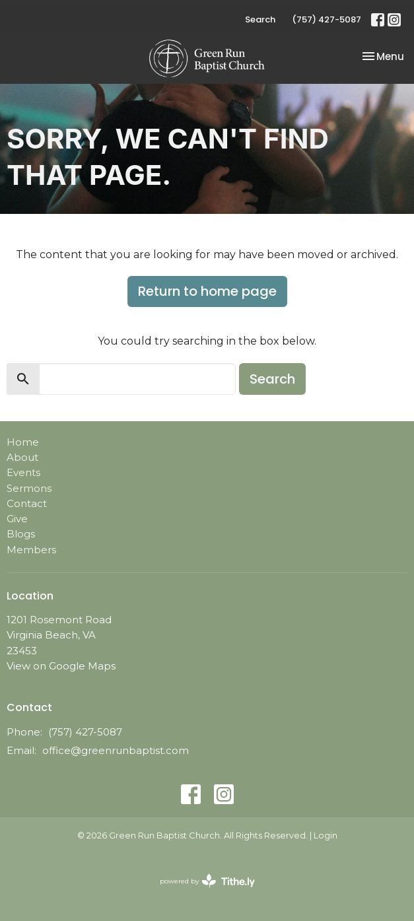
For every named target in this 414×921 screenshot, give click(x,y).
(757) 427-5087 (326, 19)
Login (325, 835)
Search (260, 19)
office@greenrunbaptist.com (115, 750)
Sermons (29, 488)
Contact (27, 503)
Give (17, 518)
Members (31, 549)
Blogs (21, 534)
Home (23, 442)
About (22, 457)
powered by (207, 881)
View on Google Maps (61, 666)
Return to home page (207, 291)
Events (23, 472)
